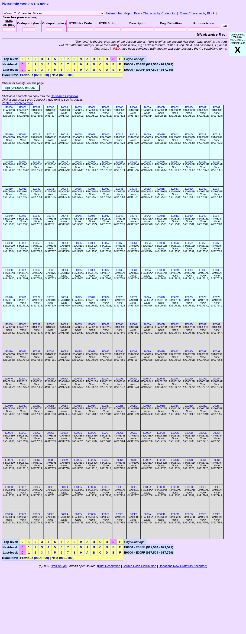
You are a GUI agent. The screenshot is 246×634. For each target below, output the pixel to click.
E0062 (36, 270)
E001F (216, 134)
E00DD (189, 460)
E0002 (36, 107)
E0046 (92, 215)
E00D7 (106, 460)
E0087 (105, 324)
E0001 (22, 107)
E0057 (105, 243)
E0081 (22, 324)
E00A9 (133, 378)
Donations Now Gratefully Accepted (182, 566)
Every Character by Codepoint (155, 13)
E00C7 (106, 432)
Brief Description (109, 566)
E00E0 (9, 487)
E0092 (36, 351)
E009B (161, 351)
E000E (203, 107)
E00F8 (119, 514)
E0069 (133, 270)
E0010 (9, 134)
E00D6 (92, 460)
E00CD (189, 432)
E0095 (78, 351)
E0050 (9, 243)
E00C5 (78, 432)
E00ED (189, 487)
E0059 (133, 243)
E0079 (133, 297)
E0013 (50, 134)
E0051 (22, 243)
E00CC (175, 432)
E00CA (147, 432)
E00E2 (36, 487)
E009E (203, 351)
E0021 (22, 161)
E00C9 (133, 432)
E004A (147, 215)
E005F (216, 243)
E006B (161, 270)
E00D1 (23, 460)
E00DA (147, 460)
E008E (203, 324)
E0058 (119, 243)
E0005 (78, 107)
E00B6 (92, 405)
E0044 (64, 215)
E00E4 (64, 487)
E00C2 (37, 432)
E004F (216, 215)
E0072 (36, 297)
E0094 (64, 351)
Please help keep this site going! (25, 3)
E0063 (50, 270)
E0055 (78, 243)
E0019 (133, 134)
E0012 (36, 134)
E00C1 (23, 432)
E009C (175, 351)
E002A (147, 161)
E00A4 (64, 378)
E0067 (105, 270)
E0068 (119, 270)
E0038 (119, 188)
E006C (175, 270)
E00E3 (50, 487)
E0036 (92, 188)
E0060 (9, 270)
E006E (203, 270)
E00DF (216, 460)
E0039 (133, 188)
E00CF (216, 432)
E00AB (161, 378)
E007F (216, 297)
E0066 (92, 270)
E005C (175, 243)
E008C (175, 324)
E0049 (133, 215)
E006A (147, 270)
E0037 (105, 188)
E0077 (105, 297)
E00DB (161, 460)
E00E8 (119, 487)
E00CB (161, 432)
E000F (216, 107)
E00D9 (133, 460)
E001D (189, 134)
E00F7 (105, 514)
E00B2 (36, 405)
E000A (147, 107)
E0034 (64, 188)
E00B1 (22, 405)
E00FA (147, 514)
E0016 (92, 134)
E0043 (50, 215)
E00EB (161, 487)
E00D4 (64, 460)
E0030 (9, 188)
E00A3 (50, 378)
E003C (175, 188)
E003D (189, 188)
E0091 (22, 351)
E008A (147, 324)
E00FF (216, 514)
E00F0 (9, 514)
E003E (203, 188)
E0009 (133, 107)
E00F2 (36, 514)
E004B (161, 215)
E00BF (216, 405)
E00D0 (9, 460)
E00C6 (92, 432)
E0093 (50, 351)
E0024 (64, 161)
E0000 (9, 107)
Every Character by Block (197, 13)
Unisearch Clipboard (64, 96)
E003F (216, 188)
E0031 (22, 188)
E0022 (36, 161)
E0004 (64, 107)
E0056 (92, 243)
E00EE (203, 487)
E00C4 (64, 432)
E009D (189, 351)
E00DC (175, 460)
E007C (175, 297)
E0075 (78, 297)
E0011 (22, 134)
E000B (161, 107)
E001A (147, 134)
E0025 (78, 161)
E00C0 (9, 432)
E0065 (78, 270)
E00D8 (119, 460)
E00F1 (22, 514)
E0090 (9, 351)
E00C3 (50, 432)
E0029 (133, 161)
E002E (203, 161)
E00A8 (119, 378)
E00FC (175, 514)
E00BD (189, 405)
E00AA (147, 378)
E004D (189, 215)
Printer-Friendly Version (17, 103)
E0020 (9, 161)
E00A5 (78, 378)
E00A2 (36, 378)
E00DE (203, 460)
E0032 (36, 188)
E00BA (147, 405)
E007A (147, 297)
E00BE (203, 405)
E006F (216, 270)
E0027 (105, 161)
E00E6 (92, 487)
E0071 (22, 297)
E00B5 (78, 405)
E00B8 (119, 405)
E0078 (119, 297)
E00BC (175, 405)
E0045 (78, 215)
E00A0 (9, 378)
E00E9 (133, 487)
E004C (175, 215)
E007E (203, 297)
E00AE (203, 378)
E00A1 (22, 378)
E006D (189, 270)
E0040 (9, 215)
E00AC (175, 378)
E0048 (119, 215)
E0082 (36, 324)
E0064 (64, 270)
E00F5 (78, 514)
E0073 (50, 297)
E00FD (189, 514)
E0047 (105, 215)
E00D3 (50, 460)
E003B (161, 188)
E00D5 (78, 460)
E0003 (50, 107)
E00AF (216, 378)
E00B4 (64, 405)
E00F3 (50, 514)
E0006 (92, 107)
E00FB (161, 514)
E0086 (92, 324)
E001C (175, 134)
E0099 (133, 351)
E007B (161, 297)
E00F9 (133, 514)
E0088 (119, 324)
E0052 (36, 243)
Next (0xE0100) (63, 75)
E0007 (105, 107)
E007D (189, 297)
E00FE (203, 514)
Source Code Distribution (139, 566)
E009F (216, 351)
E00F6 (91, 514)
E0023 (50, 161)
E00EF (216, 487)
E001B (161, 134)
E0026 (92, 161)
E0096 (92, 351)
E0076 (92, 297)
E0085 (78, 324)
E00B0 (9, 405)
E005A (147, 243)
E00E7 (106, 487)
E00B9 (133, 405)
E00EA (147, 487)
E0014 (64, 134)
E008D (189, 324)
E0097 (105, 351)
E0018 (119, 134)
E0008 (119, 107)
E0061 (22, 270)
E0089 (133, 324)
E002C (175, 161)
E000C (175, 107)
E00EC (175, 487)
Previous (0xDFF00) (34, 75)
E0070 (9, 297)
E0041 (22, 215)
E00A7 (106, 378)
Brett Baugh (59, 566)
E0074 (64, 297)
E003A (147, 188)
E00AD (189, 378)
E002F (216, 161)
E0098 (119, 351)
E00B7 (106, 405)
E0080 (9, 324)
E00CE (203, 432)
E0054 (64, 243)
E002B (161, 161)
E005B (161, 243)
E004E (203, 215)
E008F (216, 324)
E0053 (50, 243)
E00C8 (119, 432)
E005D (189, 243)
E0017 (105, 134)
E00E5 (78, 487)
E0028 (119, 161)
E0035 (78, 188)
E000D (189, 107)
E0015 (78, 134)
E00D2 (37, 460)
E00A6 (92, 378)
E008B (161, 324)
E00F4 (64, 514)
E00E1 (22, 487)
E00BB (161, 405)
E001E (203, 134)
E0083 (50, 324)
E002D (189, 161)
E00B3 (50, 405)
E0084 (64, 324)
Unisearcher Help (118, 13)
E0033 (50, 188)
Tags (6, 87)
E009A (147, 351)
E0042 (36, 215)
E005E (203, 243)
